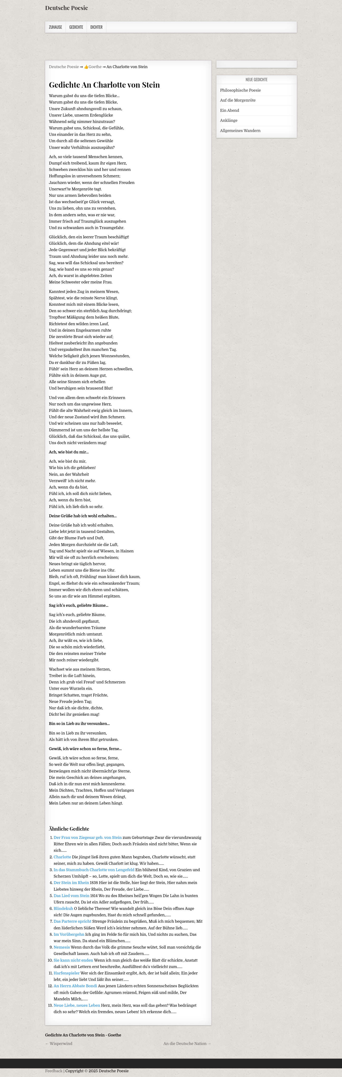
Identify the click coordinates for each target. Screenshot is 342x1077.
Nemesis (62, 947)
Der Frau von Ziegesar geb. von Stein (88, 838)
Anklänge (229, 120)
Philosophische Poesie (240, 90)
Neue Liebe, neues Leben (77, 1005)
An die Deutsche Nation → (187, 1044)
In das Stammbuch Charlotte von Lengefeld (94, 870)
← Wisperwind (58, 1044)
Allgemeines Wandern (240, 131)
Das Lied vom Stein (72, 896)
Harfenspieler (67, 973)
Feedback (53, 1071)
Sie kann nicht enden (74, 960)
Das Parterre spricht (73, 921)
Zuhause (55, 27)
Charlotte (63, 857)
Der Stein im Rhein (72, 883)
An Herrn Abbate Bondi (76, 986)
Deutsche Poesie (66, 7)
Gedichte (76, 27)
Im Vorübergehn (69, 934)
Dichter (96, 27)
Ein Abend (229, 110)
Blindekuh (64, 909)
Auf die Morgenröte (238, 100)
